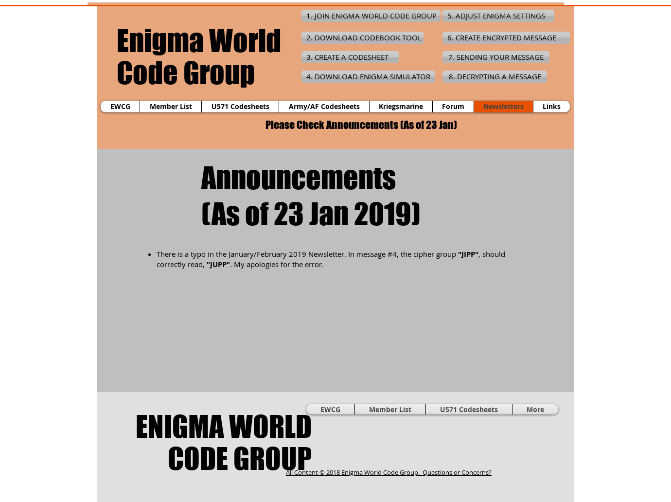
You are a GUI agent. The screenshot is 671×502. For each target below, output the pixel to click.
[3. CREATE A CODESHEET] (350, 57)
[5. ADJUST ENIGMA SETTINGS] (498, 16)
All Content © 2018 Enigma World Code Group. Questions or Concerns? (389, 472)
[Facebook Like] (493, 442)
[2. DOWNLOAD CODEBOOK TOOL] (362, 38)
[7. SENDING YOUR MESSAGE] (495, 57)
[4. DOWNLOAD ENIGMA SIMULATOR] (368, 77)
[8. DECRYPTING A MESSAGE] (494, 77)
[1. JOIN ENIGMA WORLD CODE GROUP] (371, 16)
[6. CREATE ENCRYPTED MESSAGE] (506, 38)
